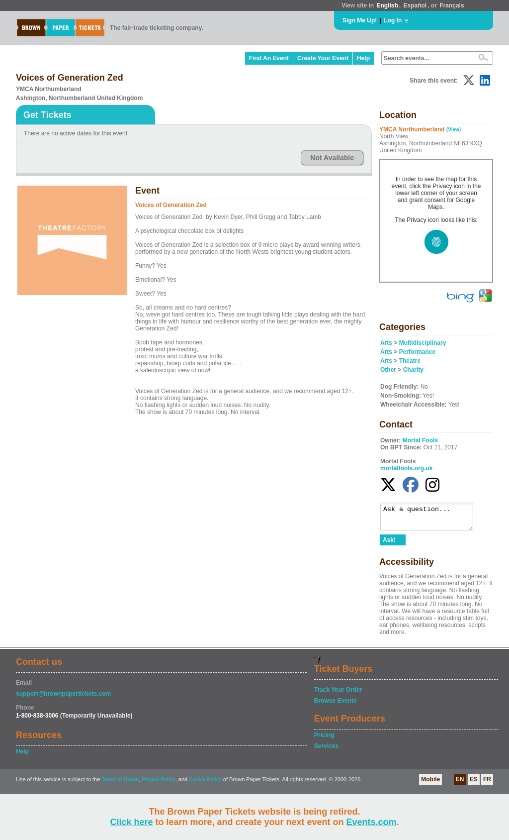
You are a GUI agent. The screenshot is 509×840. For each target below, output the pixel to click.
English (387, 5)
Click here (131, 822)
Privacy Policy (158, 784)
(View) (453, 129)
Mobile (430, 783)
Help (363, 58)
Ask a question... (431, 519)
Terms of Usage (119, 784)
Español (415, 5)
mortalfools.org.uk (406, 468)
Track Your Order (338, 694)
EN (460, 783)
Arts (386, 342)
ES (474, 783)
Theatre (410, 360)
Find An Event (269, 58)
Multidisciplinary (422, 342)
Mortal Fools (420, 440)
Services (326, 750)
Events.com (371, 822)
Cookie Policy (205, 784)
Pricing (324, 739)
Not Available (332, 158)
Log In (393, 20)
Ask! (389, 544)
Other (388, 369)
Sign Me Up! (359, 20)
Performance (417, 351)
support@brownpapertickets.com (63, 698)
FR (487, 783)
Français (451, 5)
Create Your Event (322, 58)
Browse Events (335, 705)
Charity (413, 369)
